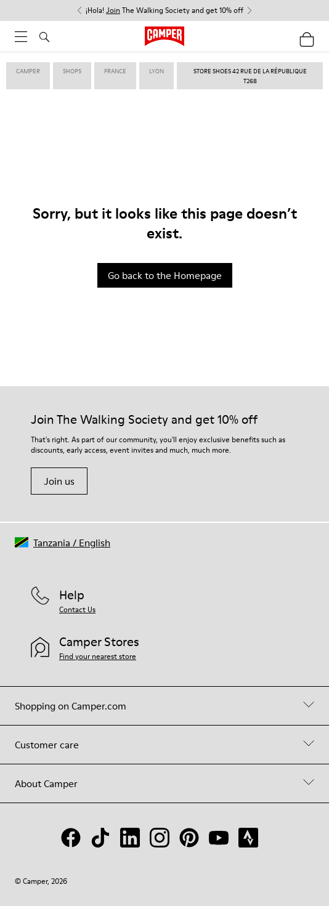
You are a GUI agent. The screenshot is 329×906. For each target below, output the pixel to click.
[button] (62, 542)
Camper (28, 71)
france (115, 71)
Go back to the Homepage (165, 275)
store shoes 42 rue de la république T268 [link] (250, 76)
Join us (59, 481)
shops (72, 71)
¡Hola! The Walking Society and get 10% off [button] (164, 10)
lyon (156, 71)
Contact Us (77, 609)
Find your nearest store (97, 656)
